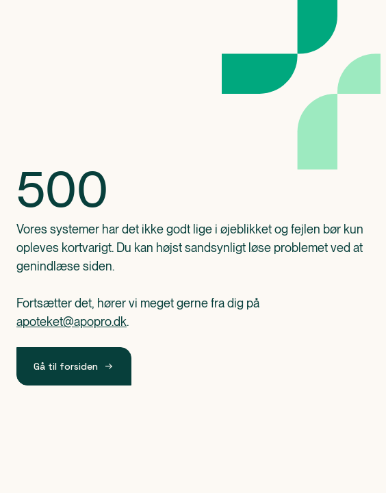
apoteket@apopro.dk (71, 321)
